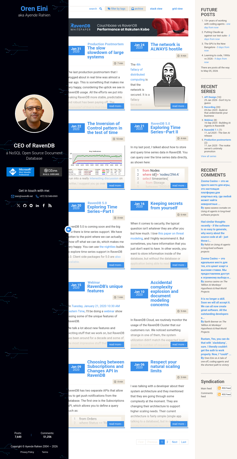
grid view (177, 14)
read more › (119, 110)
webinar (118, 315)
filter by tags (125, 9)
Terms (45, 451)
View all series (208, 156)
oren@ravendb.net (24, 196)
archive (146, 9)
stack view (156, 14)
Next (174, 446)
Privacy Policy (27, 451)
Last (183, 446)
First (140, 446)
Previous (152, 446)
